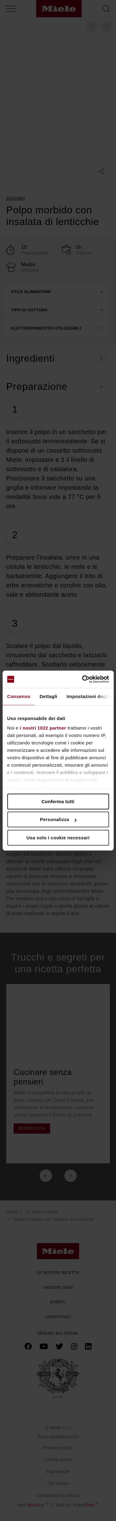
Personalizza (58, 819)
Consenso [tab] (18, 696)
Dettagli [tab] (48, 696)
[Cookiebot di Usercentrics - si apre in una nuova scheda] (82, 679)
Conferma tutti (58, 801)
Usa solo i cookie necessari (57, 837)
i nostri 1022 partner (43, 728)
